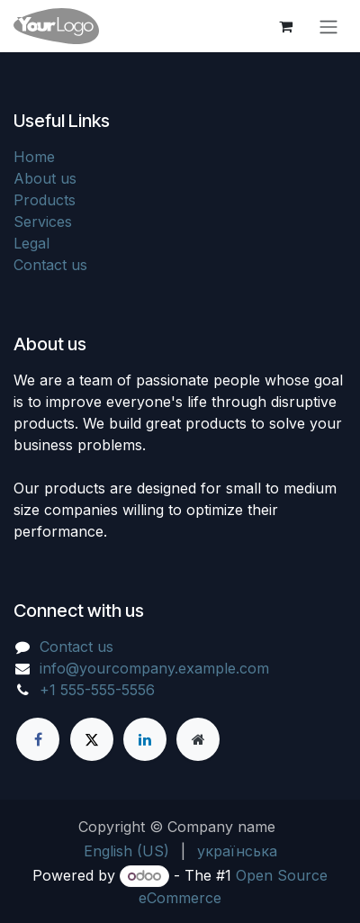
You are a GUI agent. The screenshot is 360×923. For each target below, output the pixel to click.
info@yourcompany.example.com (154, 668)
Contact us (50, 265)
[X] (91, 739)
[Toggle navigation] (328, 26)
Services (43, 222)
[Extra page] (198, 739)
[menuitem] (126, 850)
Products (45, 200)
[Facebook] (37, 739)
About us (45, 178)
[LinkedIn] (144, 739)
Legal (32, 243)
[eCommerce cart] (285, 26)
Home (34, 157)
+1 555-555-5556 (97, 690)
